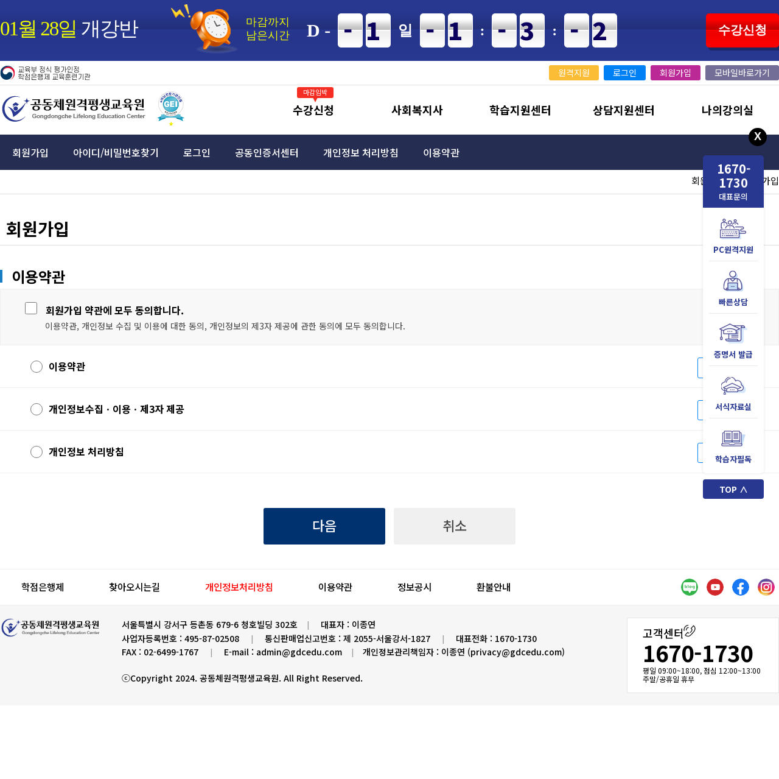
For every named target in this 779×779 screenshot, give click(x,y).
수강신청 (742, 30)
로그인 (625, 72)
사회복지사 (417, 110)
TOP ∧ (733, 489)
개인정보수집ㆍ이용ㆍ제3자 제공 (107, 408)
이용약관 (441, 152)
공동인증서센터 (267, 152)
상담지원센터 (624, 110)
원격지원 (574, 72)
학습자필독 (733, 446)
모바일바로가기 (742, 72)
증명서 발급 (733, 341)
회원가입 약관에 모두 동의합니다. (115, 310)
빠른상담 (733, 289)
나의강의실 (727, 110)
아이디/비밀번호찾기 (116, 152)
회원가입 (675, 72)
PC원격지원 (733, 236)
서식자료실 (733, 393)
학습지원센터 (520, 110)
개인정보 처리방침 (361, 152)
